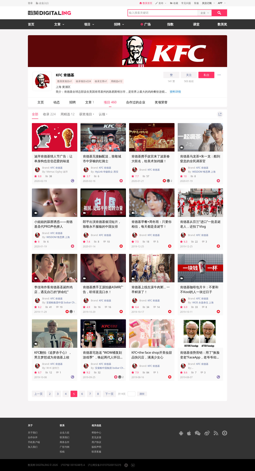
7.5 (135, 241)
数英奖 (222, 24)
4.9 (86, 307)
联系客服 (96, 451)
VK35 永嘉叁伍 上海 (203, 302)
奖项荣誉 (161, 102)
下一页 (109, 394)
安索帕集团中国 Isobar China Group (66, 302)
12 (48, 372)
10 (183, 176)
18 (146, 241)
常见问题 (186, 3)
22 (194, 241)
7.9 (135, 372)
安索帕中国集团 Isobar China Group (114, 368)
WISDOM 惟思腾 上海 (204, 171)
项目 (110, 102)
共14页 (122, 393)
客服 (196, 3)
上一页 (38, 394)
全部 (35, 114)
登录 (30, 3)
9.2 (86, 372)
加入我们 (32, 447)
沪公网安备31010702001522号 (104, 465)
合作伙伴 (32, 437)
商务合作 (64, 442)
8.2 (37, 307)
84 (146, 372)
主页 (40, 102)
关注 (189, 75)
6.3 (183, 241)
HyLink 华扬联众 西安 (106, 171)
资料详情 (175, 91)
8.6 (183, 372)
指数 (170, 24)
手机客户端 (34, 442)
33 (194, 307)
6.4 (135, 307)
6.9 (183, 307)
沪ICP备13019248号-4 (73, 465)
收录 (49, 114)
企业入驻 (64, 432)
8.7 (37, 372)
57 (146, 176)
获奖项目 (86, 114)
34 (146, 307)
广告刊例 (64, 447)
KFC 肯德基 (56, 167)
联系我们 (64, 437)
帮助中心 (96, 432)
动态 (56, 102)
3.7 (86, 176)
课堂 (196, 24)
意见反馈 (96, 437)
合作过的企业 (135, 102)
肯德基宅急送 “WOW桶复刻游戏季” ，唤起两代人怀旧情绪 (103, 357)
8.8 (37, 176)
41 (48, 307)
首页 (31, 24)
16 (97, 307)
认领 (103, 114)
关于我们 (32, 432)
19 (59, 307)
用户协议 (96, 442)
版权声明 (96, 447)
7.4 (86, 241)
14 (156, 307)
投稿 (62, 451)
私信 (206, 75)
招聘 (72, 102)
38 (48, 176)
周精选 (68, 114)
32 (97, 372)
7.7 (135, 176)
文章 (89, 102)
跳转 (142, 393)
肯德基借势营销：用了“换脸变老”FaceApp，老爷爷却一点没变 (200, 357)
